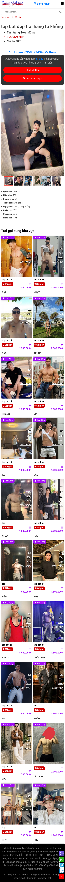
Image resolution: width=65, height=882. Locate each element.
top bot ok (7, 279)
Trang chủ (5, 17)
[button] (61, 92)
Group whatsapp (32, 78)
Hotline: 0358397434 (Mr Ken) (32, 52)
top (3, 523)
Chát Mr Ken (32, 70)
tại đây (39, 58)
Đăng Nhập (42, 3)
